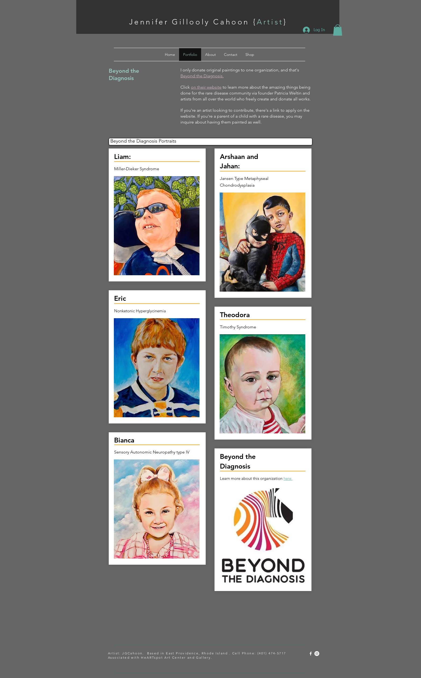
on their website (206, 87)
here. (288, 478)
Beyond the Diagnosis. (202, 75)
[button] (337, 30)
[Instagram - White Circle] (316, 653)
